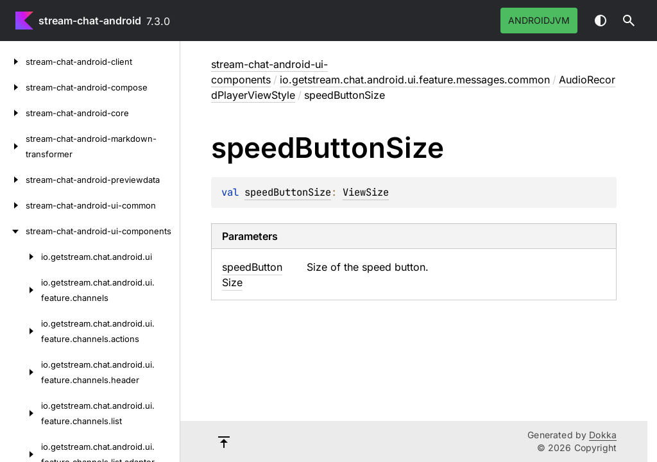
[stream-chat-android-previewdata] (13, 180)
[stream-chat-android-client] (13, 61)
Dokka (603, 434)
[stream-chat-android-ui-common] (13, 205)
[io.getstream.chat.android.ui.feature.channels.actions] (20, 331)
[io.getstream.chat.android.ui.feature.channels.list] (20, 413)
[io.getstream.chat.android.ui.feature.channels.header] (20, 372)
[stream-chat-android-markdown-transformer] (13, 146)
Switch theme (600, 20)
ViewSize (366, 192)
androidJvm (539, 20)
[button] (629, 20)
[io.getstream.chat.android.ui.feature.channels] (20, 290)
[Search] (629, 20)
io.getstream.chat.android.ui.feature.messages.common (415, 79)
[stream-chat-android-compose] (13, 87)
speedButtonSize (287, 192)
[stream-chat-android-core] (13, 113)
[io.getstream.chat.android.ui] (20, 257)
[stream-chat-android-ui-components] (13, 231)
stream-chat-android (89, 20)
